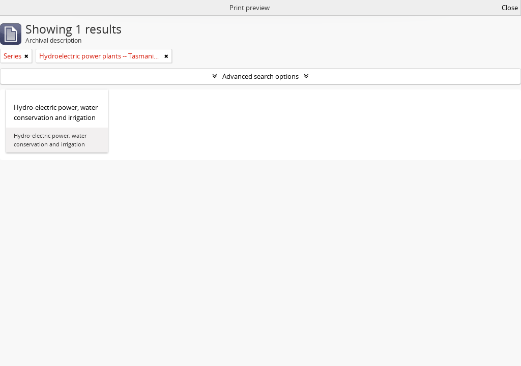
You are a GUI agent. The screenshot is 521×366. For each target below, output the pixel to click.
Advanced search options (260, 76)
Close (510, 7)
